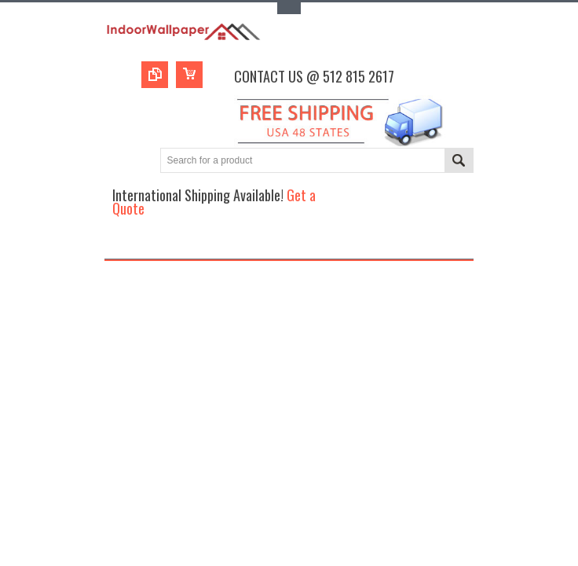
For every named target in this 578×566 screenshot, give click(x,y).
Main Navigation (118, 245)
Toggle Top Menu (289, 8)
